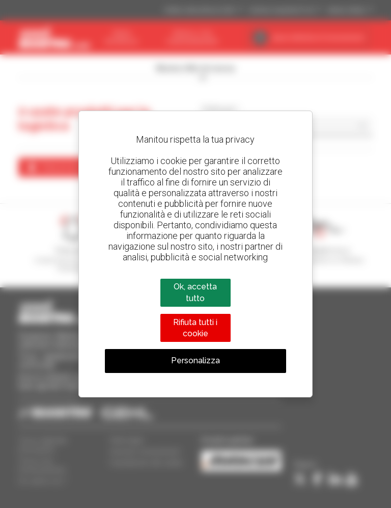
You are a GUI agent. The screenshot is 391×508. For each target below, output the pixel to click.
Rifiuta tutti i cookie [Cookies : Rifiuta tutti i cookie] (195, 327)
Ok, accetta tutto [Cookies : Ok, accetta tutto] (195, 292)
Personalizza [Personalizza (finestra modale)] (195, 360)
